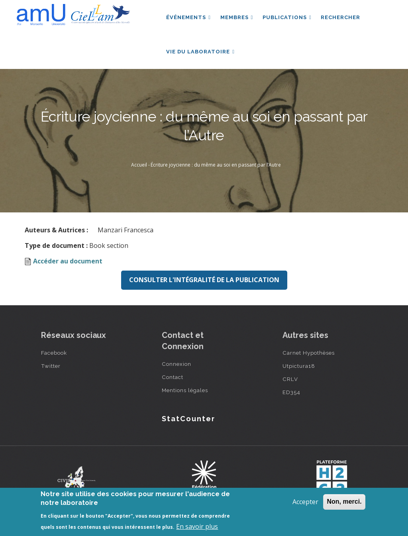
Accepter (305, 501)
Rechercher (341, 17)
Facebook (54, 353)
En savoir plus (197, 526)
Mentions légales (185, 391)
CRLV (290, 380)
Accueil (139, 165)
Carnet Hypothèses (308, 353)
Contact (172, 378)
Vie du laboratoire (200, 52)
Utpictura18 (298, 366)
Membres (236, 17)
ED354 (291, 393)
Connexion (176, 364)
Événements (188, 17)
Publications (287, 17)
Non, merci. (344, 501)
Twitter (51, 366)
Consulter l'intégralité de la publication (204, 280)
